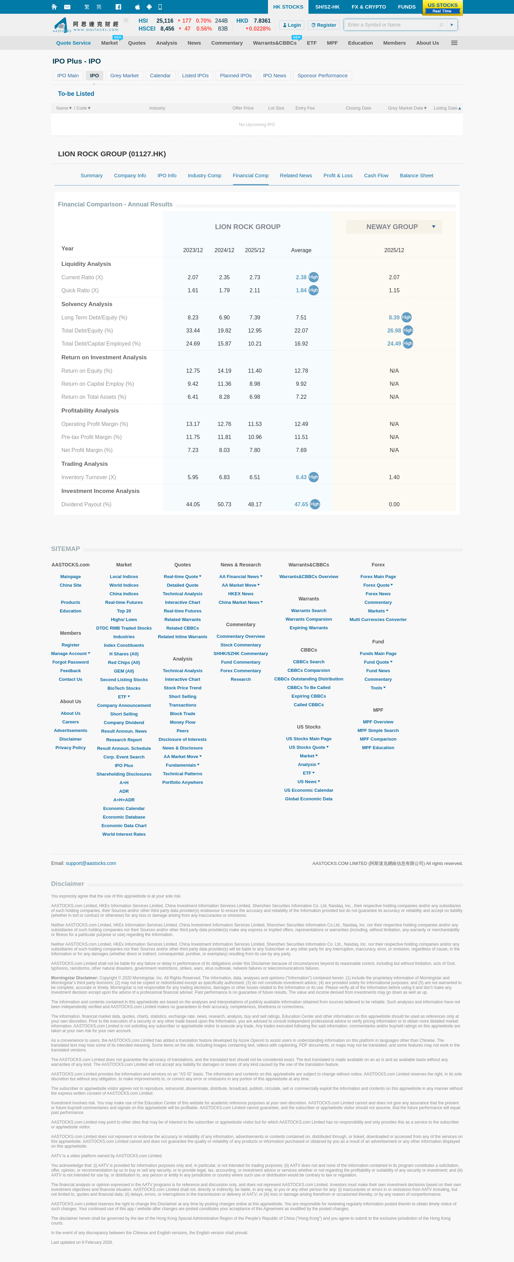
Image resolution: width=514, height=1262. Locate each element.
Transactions (182, 705)
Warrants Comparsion (308, 619)
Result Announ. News (124, 731)
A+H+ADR (124, 799)
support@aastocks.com (91, 863)
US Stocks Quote (308, 747)
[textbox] (400, 24)
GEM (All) (124, 671)
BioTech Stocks (124, 688)
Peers (183, 730)
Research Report (124, 739)
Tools (378, 687)
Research (241, 679)
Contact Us (70, 679)
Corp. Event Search (123, 756)
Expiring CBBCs (309, 696)
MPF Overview (378, 721)
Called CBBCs (309, 704)
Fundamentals (182, 765)
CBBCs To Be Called (308, 687)
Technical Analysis (183, 593)
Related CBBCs (182, 628)
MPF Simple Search (378, 730)
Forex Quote (378, 585)
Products (70, 602)
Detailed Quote (182, 585)
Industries (124, 636)
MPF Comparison (378, 739)
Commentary (378, 602)
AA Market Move (183, 756)
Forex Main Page (378, 576)
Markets (378, 610)
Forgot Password (70, 662)
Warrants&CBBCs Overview (308, 576)
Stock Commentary (241, 644)
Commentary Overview (241, 636)
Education (70, 610)
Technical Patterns (182, 773)
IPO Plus (124, 765)
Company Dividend (124, 722)
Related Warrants (182, 619)
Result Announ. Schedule (124, 748)
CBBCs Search (309, 661)
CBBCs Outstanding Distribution (308, 678)
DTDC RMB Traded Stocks (124, 628)
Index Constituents (124, 645)
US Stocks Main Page (308, 738)
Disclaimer (70, 739)
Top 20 (124, 610)
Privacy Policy (71, 747)
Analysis (308, 764)
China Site (71, 585)
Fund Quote (378, 662)
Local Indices (124, 576)
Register (71, 644)
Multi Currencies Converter (378, 619)
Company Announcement (124, 705)
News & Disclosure (183, 748)
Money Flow (182, 722)
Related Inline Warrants (182, 636)
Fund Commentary (240, 662)
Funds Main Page (378, 653)
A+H (123, 782)
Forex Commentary (241, 670)
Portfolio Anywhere (182, 782)
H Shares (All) (124, 653)
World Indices (124, 585)
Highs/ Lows (124, 619)
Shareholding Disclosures (123, 774)
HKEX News (241, 593)
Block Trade (182, 713)
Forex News (378, 593)
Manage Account (70, 653)
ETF (124, 696)
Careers (70, 721)
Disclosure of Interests (183, 739)
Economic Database (124, 817)
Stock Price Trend (182, 687)
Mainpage (70, 576)
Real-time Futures (124, 602)
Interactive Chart (182, 602)
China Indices (124, 593)
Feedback (70, 670)
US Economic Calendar (308, 790)
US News (308, 781)
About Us (71, 713)
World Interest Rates (123, 834)
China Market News (241, 602)
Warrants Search (309, 610)
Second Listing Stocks (124, 679)
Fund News (378, 670)
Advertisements (70, 730)
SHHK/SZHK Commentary (240, 653)
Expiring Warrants (309, 627)
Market (309, 755)
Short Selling (124, 714)
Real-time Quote (183, 576)
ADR (124, 791)
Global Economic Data (308, 798)
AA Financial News (240, 576)
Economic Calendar (124, 808)
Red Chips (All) (124, 662)
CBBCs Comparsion (309, 670)
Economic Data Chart (124, 825)
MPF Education (378, 747)
